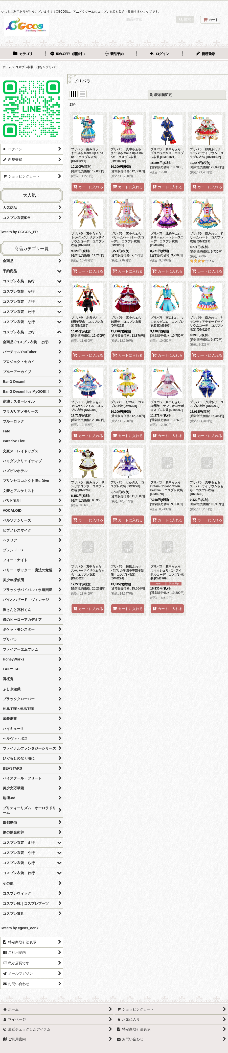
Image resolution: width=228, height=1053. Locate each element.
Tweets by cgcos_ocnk (19, 928)
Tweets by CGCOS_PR (19, 232)
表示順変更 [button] (161, 95)
